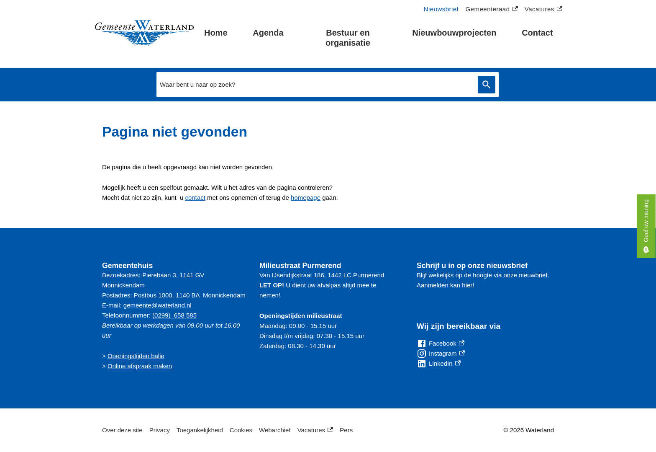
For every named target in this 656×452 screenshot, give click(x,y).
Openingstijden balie (136, 355)
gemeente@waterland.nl (157, 305)
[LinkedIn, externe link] (439, 364)
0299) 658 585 (175, 315)
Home (216, 32)
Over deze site (122, 430)
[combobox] (315, 84)
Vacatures (543, 9)
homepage (305, 197)
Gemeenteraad (491, 9)
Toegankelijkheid (200, 430)
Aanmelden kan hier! (445, 285)
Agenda (268, 32)
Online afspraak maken (140, 365)
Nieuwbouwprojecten (454, 32)
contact (195, 197)
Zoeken (486, 85)
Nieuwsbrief (441, 9)
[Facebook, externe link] (440, 343)
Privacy (159, 430)
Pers (346, 430)
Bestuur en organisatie (347, 37)
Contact (537, 32)
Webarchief (275, 430)
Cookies (241, 430)
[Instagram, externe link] (441, 354)
